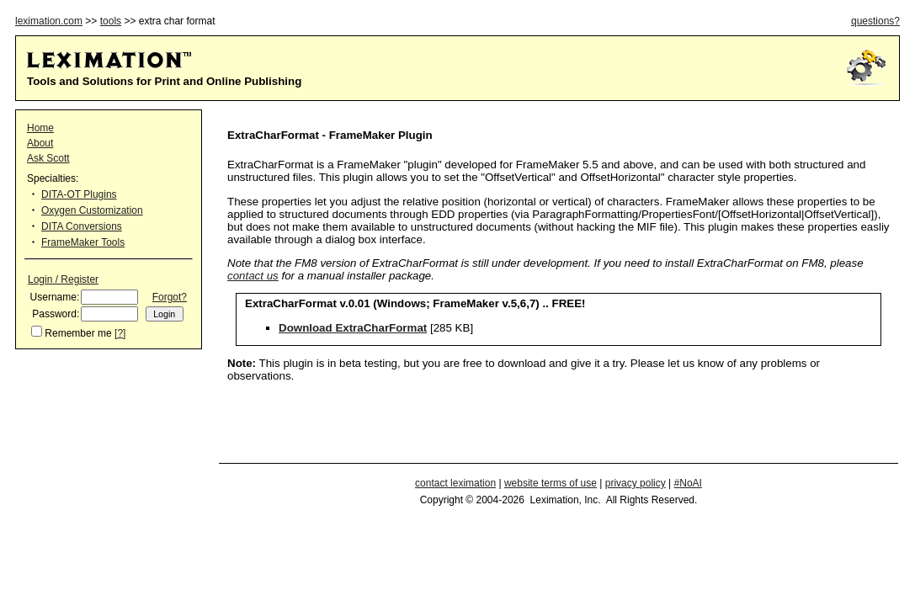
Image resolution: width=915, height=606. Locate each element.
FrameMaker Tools (83, 242)
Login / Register (63, 279)
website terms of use (550, 483)
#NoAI (688, 483)
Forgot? (169, 297)
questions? (875, 21)
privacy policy (635, 483)
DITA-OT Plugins (79, 194)
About (40, 143)
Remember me (78, 333)
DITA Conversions (81, 226)
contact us (253, 275)
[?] (119, 333)
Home (40, 128)
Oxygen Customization (92, 210)
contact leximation (455, 483)
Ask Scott (48, 158)
